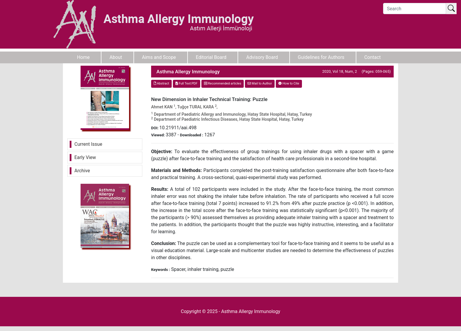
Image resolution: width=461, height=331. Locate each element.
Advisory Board (262, 57)
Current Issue (88, 144)
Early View (85, 157)
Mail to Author (260, 83)
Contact (372, 57)
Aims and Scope (159, 57)
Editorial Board (211, 57)
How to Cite (288, 83)
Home (83, 57)
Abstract (161, 83)
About (116, 57)
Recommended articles (222, 83)
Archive (82, 170)
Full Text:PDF (186, 83)
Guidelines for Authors (321, 57)
